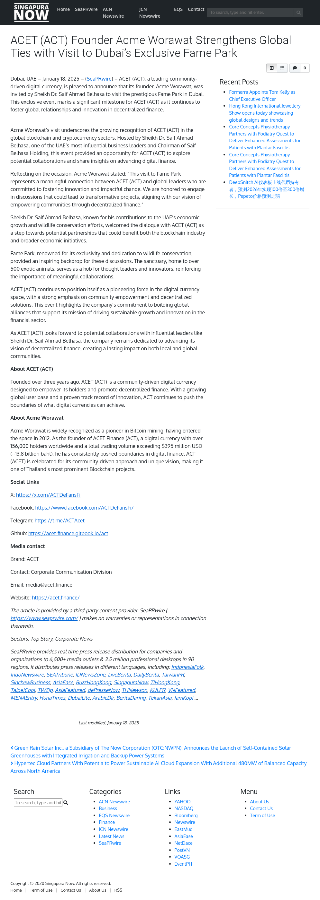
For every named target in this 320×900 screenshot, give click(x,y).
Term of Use (262, 815)
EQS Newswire (114, 815)
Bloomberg (186, 815)
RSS (118, 890)
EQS (178, 9)
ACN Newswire (113, 12)
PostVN (182, 850)
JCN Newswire (149, 12)
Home (63, 9)
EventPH (183, 864)
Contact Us (261, 808)
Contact (196, 9)
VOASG (182, 857)
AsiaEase (184, 836)
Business (108, 808)
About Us (259, 801)
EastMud (184, 829)
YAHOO (183, 801)
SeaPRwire (86, 9)
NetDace (184, 843)
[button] (271, 68)
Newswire (185, 822)
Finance (107, 822)
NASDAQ (184, 808)
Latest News (111, 836)
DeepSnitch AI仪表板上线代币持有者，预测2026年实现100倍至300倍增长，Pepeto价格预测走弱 (266, 189)
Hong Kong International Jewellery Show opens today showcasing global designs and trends (264, 112)
